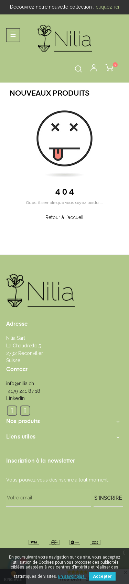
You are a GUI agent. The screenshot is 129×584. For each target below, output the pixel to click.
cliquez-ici (107, 7)
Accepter (102, 576)
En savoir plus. (72, 576)
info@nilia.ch (20, 383)
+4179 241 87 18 (23, 391)
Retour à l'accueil (64, 217)
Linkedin (15, 398)
